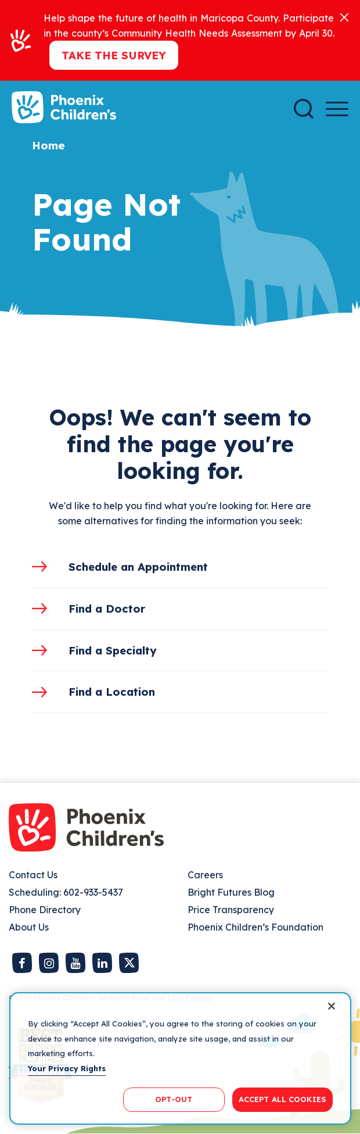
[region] (180, 1058)
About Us (29, 927)
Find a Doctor (107, 609)
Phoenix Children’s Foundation (255, 927)
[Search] (303, 108)
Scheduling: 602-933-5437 (66, 892)
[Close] (344, 16)
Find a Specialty (113, 650)
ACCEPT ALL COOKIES (282, 1099)
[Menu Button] (337, 109)
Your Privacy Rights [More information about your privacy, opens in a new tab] (67, 1068)
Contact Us (33, 875)
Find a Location (112, 692)
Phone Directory (45, 909)
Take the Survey (114, 55)
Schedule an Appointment (138, 567)
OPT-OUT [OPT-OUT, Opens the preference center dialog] (173, 1099)
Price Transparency (231, 909)
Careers (205, 875)
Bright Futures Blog (231, 892)
